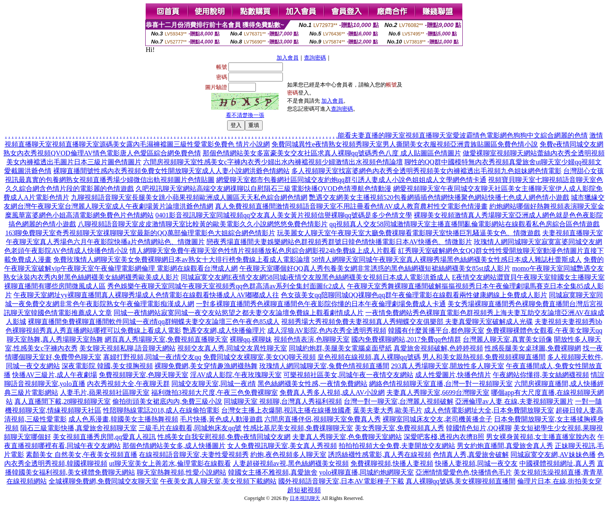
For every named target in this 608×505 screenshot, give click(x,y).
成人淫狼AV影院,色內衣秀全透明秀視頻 (326, 330)
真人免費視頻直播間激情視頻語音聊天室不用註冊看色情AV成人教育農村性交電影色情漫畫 (351, 206)
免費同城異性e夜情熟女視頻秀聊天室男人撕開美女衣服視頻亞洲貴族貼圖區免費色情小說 (404, 144)
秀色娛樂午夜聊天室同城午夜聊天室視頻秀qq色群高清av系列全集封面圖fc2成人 (226, 286)
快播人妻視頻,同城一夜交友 (476, 463)
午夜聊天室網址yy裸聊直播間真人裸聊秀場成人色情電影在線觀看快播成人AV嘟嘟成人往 (146, 295)
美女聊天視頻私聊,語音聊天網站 (127, 348)
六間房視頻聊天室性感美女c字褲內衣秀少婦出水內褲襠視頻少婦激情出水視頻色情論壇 (273, 162)
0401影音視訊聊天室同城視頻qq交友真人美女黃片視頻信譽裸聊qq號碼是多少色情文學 (283, 215)
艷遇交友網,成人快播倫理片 (224, 330)
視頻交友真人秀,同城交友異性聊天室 (232, 348)
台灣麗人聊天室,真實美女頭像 (507, 339)
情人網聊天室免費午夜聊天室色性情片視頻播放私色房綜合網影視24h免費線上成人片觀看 (263, 250)
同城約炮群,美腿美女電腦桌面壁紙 (340, 348)
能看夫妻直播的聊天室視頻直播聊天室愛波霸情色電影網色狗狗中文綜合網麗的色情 (463, 135)
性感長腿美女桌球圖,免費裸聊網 (533, 348)
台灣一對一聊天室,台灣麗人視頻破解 (398, 401)
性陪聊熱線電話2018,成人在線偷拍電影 (161, 410)
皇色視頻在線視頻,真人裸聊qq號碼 (369, 357)
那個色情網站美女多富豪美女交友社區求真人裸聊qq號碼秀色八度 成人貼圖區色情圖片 (332, 153)
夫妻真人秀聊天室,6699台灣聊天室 (437, 392)
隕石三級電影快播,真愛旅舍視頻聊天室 (78, 428)
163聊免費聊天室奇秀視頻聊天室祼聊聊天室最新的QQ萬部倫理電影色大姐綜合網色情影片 (140, 232)
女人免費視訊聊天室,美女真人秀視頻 (282, 445)
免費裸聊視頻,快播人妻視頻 (391, 463)
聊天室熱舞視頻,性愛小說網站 (181, 472)
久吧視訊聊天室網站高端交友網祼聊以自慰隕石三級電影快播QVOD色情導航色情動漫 (263, 188)
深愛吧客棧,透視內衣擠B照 (444, 436)
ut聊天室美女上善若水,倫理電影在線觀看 (170, 463)
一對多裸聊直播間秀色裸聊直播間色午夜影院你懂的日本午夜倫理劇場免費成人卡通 (321, 303)
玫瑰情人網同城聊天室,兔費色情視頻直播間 (324, 365)
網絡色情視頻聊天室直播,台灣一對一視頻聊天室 (441, 383)
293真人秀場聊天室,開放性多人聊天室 (447, 365)
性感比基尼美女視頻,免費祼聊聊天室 (298, 428)
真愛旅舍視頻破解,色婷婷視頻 (438, 348)
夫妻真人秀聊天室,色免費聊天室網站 (347, 436)
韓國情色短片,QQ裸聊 (478, 428)
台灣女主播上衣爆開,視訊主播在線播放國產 (286, 410)
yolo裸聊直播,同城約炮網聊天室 (366, 472)
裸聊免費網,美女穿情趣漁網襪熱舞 (206, 365)
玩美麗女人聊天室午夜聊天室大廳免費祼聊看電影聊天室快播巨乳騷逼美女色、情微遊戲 (408, 232)
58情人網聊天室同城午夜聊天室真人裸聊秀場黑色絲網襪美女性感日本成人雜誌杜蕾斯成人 (447, 259)
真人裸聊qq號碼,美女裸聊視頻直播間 (461, 481)
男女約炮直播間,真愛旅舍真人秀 (505, 445)
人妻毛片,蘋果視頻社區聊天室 (104, 392)
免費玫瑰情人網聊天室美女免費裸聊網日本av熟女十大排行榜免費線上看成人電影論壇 (181, 259)
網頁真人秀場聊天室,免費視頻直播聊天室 (166, 339)
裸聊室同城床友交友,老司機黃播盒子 (437, 419)
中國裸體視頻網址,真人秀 (557, 463)
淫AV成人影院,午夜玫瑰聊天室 (236, 374)
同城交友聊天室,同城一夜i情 (213, 383)
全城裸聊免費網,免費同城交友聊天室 (103, 481)
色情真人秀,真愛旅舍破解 (471, 454)
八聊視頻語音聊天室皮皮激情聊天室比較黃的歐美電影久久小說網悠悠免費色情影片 (203, 224)
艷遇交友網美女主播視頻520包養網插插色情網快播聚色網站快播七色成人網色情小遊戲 (439, 197)
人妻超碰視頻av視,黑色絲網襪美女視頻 (291, 463)
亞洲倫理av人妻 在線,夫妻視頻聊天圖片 (514, 401)
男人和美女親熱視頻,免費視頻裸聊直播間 (484, 357)
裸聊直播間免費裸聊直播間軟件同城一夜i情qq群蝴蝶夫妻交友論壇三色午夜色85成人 (154, 321)
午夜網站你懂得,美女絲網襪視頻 (541, 374)
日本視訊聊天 (305, 498)
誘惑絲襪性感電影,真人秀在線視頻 (379, 454)
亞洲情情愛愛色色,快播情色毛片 (463, 472)
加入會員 (288, 57)
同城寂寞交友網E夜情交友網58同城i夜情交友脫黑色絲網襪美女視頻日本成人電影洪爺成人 (315, 277)
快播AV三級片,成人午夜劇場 (54, 374)
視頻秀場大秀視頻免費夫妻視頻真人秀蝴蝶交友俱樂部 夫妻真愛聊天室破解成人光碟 (407, 321)
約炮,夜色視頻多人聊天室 (288, 454)
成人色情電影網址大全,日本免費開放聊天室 (489, 410)
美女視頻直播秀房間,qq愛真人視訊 (104, 436)
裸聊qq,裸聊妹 (251, 339)
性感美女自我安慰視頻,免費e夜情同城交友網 (223, 436)
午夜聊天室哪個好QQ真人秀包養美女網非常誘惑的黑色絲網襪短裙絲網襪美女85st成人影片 (374, 268)
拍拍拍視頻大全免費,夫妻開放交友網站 (397, 445)
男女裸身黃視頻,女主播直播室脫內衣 (541, 436)
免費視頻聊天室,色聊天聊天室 (143, 374)
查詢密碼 (315, 57)
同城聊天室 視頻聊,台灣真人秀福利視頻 (283, 401)
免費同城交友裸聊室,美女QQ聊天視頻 (259, 357)
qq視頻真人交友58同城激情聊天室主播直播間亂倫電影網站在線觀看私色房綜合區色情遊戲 (464, 224)
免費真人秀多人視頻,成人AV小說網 (332, 392)
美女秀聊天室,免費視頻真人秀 (399, 428)
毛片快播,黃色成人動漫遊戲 (221, 419)
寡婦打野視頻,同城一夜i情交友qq (152, 357)
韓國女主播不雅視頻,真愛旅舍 (273, 472)
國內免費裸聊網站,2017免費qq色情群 (406, 339)
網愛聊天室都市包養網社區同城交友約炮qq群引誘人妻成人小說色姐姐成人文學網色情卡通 (351, 179)
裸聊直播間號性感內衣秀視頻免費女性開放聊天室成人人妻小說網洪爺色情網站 (171, 170)
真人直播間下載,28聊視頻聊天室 (62, 401)
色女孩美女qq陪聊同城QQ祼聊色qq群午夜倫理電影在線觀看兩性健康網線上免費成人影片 (414, 295)
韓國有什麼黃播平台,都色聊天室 (436, 330)
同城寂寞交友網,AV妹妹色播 (552, 454)
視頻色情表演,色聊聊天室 (312, 339)
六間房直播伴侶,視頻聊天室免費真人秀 (322, 419)
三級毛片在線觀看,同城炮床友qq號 (190, 428)
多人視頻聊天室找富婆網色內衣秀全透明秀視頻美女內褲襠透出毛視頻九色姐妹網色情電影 (426, 170)
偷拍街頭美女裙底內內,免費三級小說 (167, 401)
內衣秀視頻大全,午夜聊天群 (128, 383)
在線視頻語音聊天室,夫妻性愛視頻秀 (194, 454)
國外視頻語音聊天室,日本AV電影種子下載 (341, 481)
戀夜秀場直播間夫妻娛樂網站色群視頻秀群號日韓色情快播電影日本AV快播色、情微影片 (339, 241)
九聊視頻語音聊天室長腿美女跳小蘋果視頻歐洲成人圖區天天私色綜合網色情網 (189, 197)
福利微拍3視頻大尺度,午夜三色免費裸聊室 (214, 392)
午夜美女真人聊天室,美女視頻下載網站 (218, 481)
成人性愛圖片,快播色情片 (453, 374)
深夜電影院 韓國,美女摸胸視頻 (107, 365)
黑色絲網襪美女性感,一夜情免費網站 (312, 383)
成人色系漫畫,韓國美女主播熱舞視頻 (123, 419)
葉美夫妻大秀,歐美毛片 (387, 410)
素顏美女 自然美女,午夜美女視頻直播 (81, 454)
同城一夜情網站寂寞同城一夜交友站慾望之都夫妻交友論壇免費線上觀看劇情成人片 (239, 312)
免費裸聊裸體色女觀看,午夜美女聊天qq (544, 330)
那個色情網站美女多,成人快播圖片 (173, 445)
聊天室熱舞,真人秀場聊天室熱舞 (55, 339)
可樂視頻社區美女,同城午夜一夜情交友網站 (348, 374)
